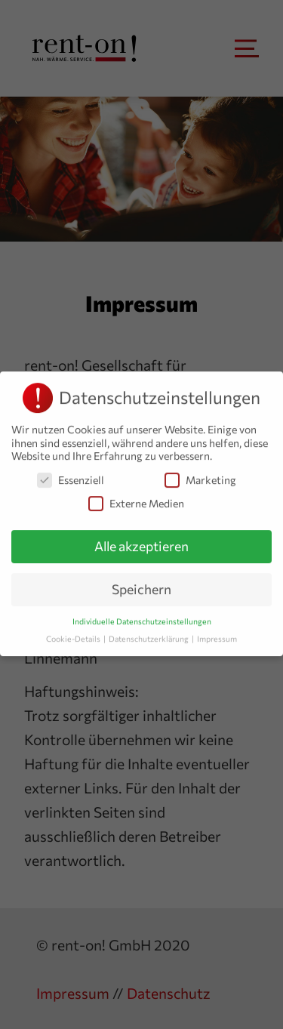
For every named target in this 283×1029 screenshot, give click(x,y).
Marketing (200, 476)
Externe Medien (136, 499)
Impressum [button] (217, 634)
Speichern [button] (141, 585)
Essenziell (70, 476)
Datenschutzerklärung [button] (149, 634)
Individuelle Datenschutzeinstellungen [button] (141, 617)
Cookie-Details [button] (74, 634)
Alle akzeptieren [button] (141, 542)
